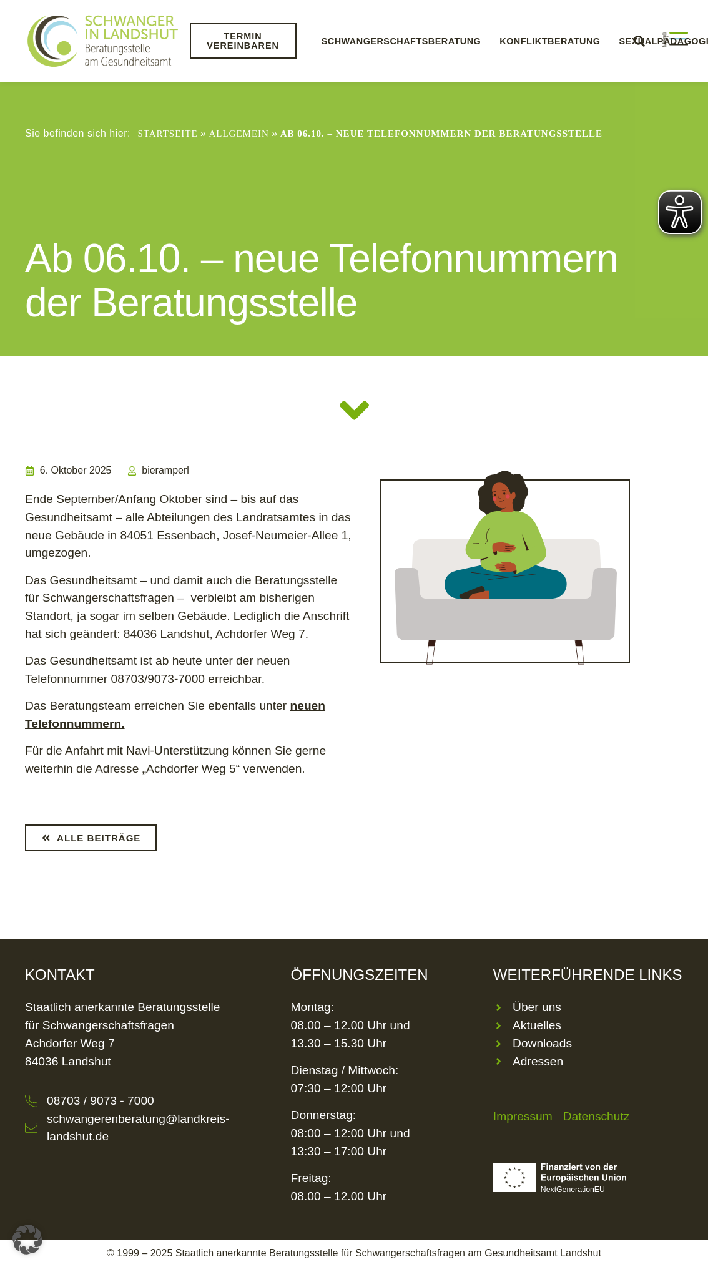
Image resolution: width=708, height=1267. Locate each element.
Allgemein (238, 134)
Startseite (167, 134)
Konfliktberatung (549, 41)
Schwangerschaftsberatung (401, 41)
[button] (27, 1239)
